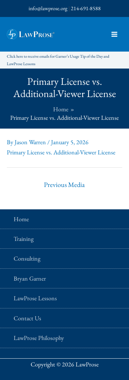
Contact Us (27, 318)
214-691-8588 (86, 8)
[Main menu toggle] (114, 34)
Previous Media (64, 184)
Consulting (27, 258)
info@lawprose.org (48, 8)
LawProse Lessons (35, 298)
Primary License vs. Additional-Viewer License (61, 152)
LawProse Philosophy (39, 338)
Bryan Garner (30, 278)
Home (21, 219)
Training (24, 239)
